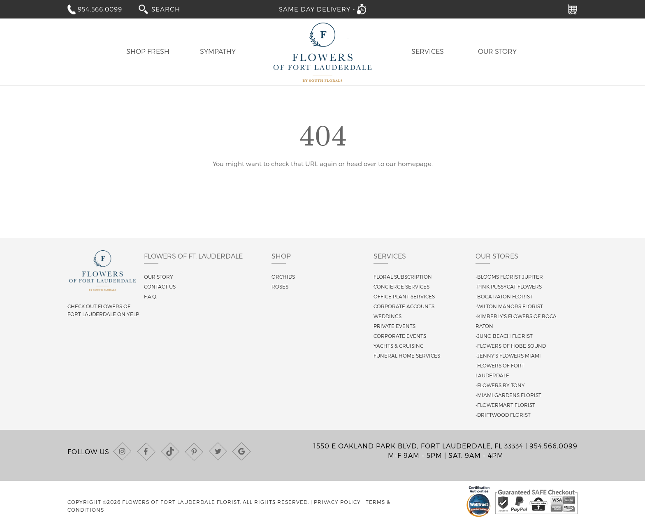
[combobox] (171, 9)
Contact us (160, 286)
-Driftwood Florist (503, 415)
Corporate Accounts (404, 306)
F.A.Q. (150, 296)
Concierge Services (401, 286)
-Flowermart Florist (505, 405)
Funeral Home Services (407, 355)
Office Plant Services (404, 296)
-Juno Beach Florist (504, 336)
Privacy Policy (337, 502)
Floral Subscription (403, 276)
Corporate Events (400, 336)
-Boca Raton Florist (504, 296)
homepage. (415, 163)
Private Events (394, 326)
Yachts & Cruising (399, 346)
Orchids (283, 276)
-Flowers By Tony (500, 385)
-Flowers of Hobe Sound (511, 346)
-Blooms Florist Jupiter (509, 276)
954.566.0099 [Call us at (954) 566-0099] (553, 446)
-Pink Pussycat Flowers (509, 286)
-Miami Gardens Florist (508, 395)
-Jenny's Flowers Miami (508, 355)
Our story (158, 276)
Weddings (387, 316)
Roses (279, 286)
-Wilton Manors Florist (509, 306)
